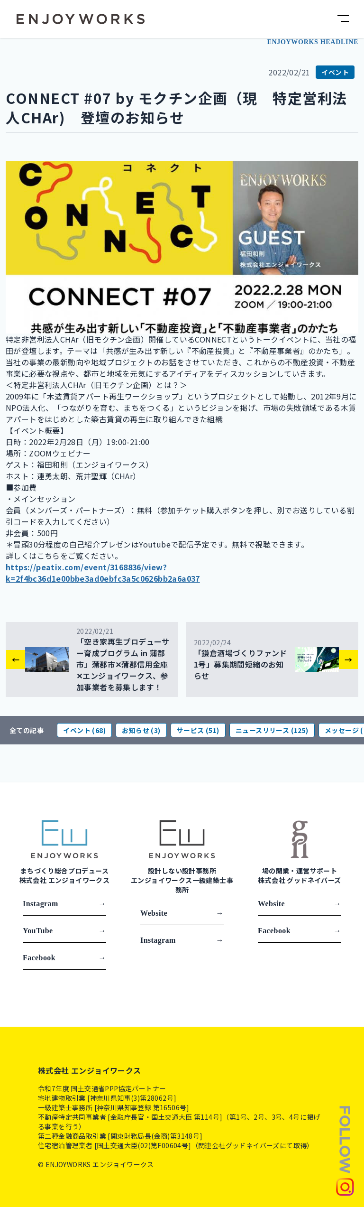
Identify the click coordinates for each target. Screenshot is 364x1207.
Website (182, 913)
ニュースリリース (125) (272, 730)
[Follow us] (345, 1150)
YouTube (64, 931)
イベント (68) (84, 730)
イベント (335, 72)
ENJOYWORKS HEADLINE (312, 42)
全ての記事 (26, 730)
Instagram (64, 904)
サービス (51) (198, 730)
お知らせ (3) (141, 730)
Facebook (64, 958)
